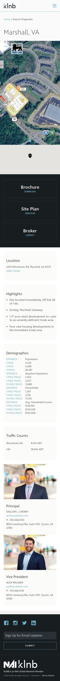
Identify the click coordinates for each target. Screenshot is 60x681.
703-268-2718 (17, 591)
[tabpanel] (30, 93)
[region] (30, 158)
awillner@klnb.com (17, 586)
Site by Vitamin (48, 675)
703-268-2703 (17, 520)
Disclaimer (36, 675)
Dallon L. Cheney (17, 511)
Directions (13, 271)
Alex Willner (14, 582)
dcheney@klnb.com (17, 515)
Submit (30, 645)
